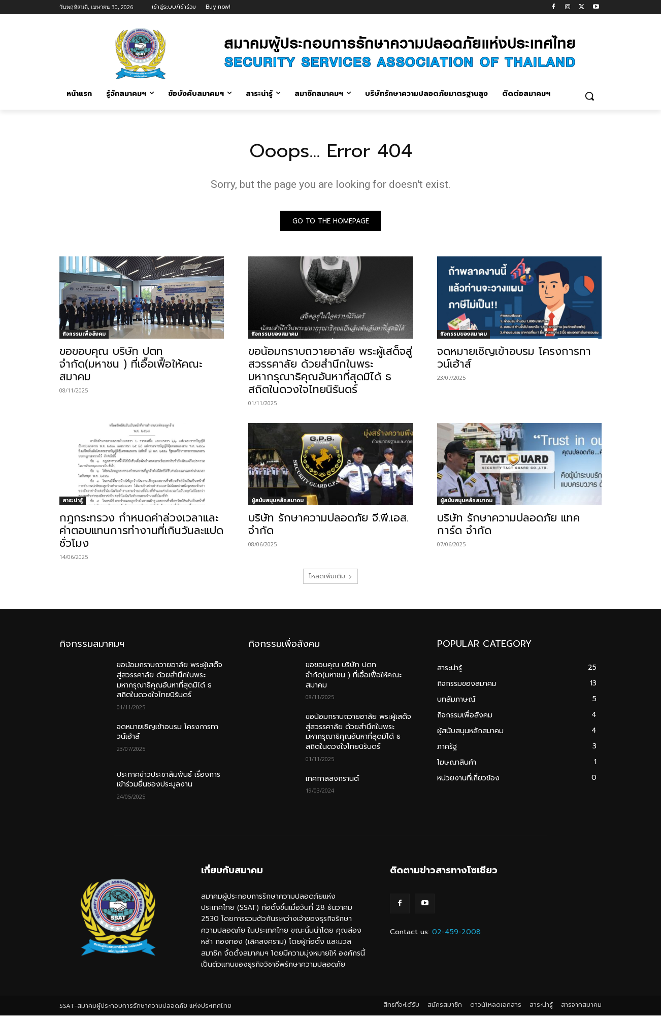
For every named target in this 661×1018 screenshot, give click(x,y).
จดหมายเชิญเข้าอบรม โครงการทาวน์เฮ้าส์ (514, 360)
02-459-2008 (456, 934)
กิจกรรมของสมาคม (274, 336)
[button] (589, 96)
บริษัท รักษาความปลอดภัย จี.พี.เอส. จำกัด (328, 526)
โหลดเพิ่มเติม (330, 578)
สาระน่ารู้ (72, 503)
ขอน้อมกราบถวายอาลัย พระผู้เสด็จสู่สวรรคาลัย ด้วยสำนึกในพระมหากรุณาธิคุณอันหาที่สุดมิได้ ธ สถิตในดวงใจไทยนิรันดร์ (330, 373)
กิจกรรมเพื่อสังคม (84, 336)
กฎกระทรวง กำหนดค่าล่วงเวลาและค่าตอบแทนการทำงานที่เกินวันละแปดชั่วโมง (141, 533)
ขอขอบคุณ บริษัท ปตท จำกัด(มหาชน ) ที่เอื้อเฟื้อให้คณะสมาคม (131, 366)
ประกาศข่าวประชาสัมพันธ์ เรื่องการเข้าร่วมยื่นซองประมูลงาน (168, 782)
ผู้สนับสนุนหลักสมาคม (277, 503)
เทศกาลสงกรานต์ (332, 780)
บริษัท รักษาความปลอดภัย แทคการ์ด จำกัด (508, 526)
